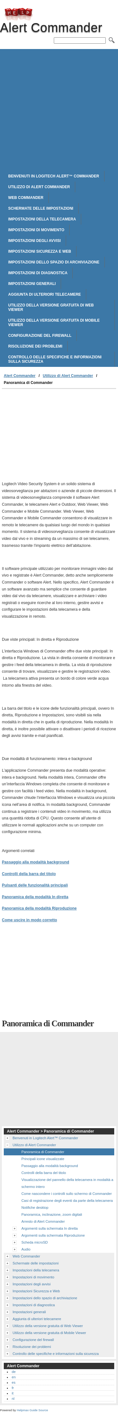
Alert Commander (18, 14)
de (13, 1372)
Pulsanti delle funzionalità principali (35, 885)
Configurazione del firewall (39, 335)
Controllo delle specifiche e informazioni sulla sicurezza (55, 359)
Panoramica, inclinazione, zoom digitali (51, 1214)
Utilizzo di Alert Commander (39, 187)
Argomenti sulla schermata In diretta (49, 1228)
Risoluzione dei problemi (35, 346)
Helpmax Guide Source (32, 1410)
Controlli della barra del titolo (29, 874)
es (13, 1382)
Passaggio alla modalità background (35, 862)
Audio (26, 1249)
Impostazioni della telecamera (42, 219)
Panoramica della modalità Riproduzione (39, 908)
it (13, 1393)
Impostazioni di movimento (36, 230)
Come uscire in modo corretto (29, 920)
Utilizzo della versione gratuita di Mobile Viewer (54, 322)
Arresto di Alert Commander (43, 1221)
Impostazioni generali (32, 283)
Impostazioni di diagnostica (37, 273)
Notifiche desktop (34, 1207)
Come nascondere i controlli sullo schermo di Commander (66, 1194)
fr (13, 1388)
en (13, 1377)
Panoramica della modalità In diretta (35, 897)
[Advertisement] (59, 108)
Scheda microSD (34, 1242)
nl (13, 1398)
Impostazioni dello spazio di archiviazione (53, 262)
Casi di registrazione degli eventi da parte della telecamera (67, 1200)
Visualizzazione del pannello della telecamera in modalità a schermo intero (67, 1183)
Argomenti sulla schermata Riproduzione (53, 1235)
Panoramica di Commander (42, 1152)
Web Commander (25, 197)
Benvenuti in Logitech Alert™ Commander (53, 176)
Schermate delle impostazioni (40, 208)
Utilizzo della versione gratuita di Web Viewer (51, 307)
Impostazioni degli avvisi (34, 240)
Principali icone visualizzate (42, 1159)
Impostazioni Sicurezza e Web (39, 251)
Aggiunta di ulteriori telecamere (44, 294)
